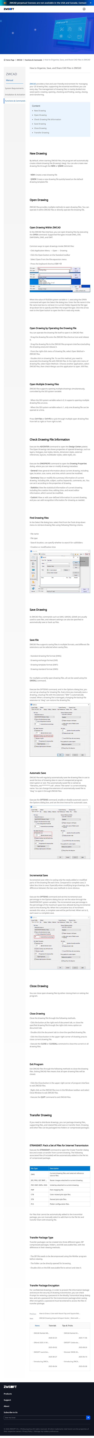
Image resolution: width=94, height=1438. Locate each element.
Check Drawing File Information (47, 121)
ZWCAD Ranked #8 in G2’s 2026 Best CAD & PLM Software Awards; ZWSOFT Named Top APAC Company (41, 1335)
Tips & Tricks (67, 1328)
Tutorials (52, 1328)
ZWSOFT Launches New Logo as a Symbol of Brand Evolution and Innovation (41, 1354)
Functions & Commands (38, 60)
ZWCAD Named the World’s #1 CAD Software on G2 (71, 1335)
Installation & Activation (14, 97)
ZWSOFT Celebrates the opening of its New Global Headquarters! (71, 1345)
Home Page (10, 60)
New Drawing (40, 113)
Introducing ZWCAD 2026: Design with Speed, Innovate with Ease (71, 1364)
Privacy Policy (27, 1433)
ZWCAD (22, 60)
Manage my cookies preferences (46, 1433)
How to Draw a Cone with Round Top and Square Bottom (60, 1316)
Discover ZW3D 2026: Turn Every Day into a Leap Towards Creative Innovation (71, 1354)
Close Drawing (40, 130)
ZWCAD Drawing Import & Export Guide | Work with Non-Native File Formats (64, 1320)
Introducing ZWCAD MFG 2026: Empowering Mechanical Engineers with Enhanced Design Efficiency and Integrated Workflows (41, 1364)
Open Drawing (40, 117)
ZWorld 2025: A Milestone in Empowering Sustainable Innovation (41, 1345)
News (37, 1328)
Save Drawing (40, 126)
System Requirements (13, 91)
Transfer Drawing (41, 135)
